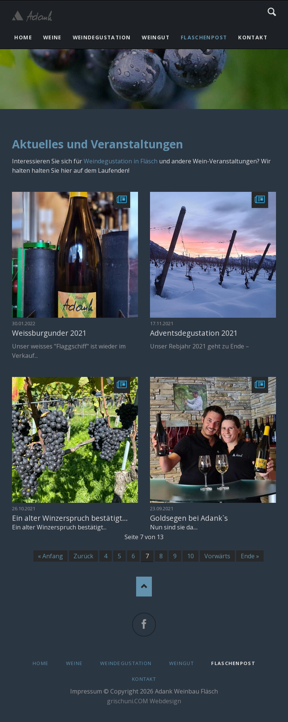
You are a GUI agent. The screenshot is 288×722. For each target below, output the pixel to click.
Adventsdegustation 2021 (194, 333)
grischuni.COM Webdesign (144, 701)
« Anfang (50, 556)
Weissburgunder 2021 (49, 333)
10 (190, 556)
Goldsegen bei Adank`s (189, 518)
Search (272, 12)
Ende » (250, 556)
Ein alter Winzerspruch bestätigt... (70, 518)
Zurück (83, 556)
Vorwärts (217, 556)
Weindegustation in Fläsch (121, 161)
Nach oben (144, 586)
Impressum (86, 691)
